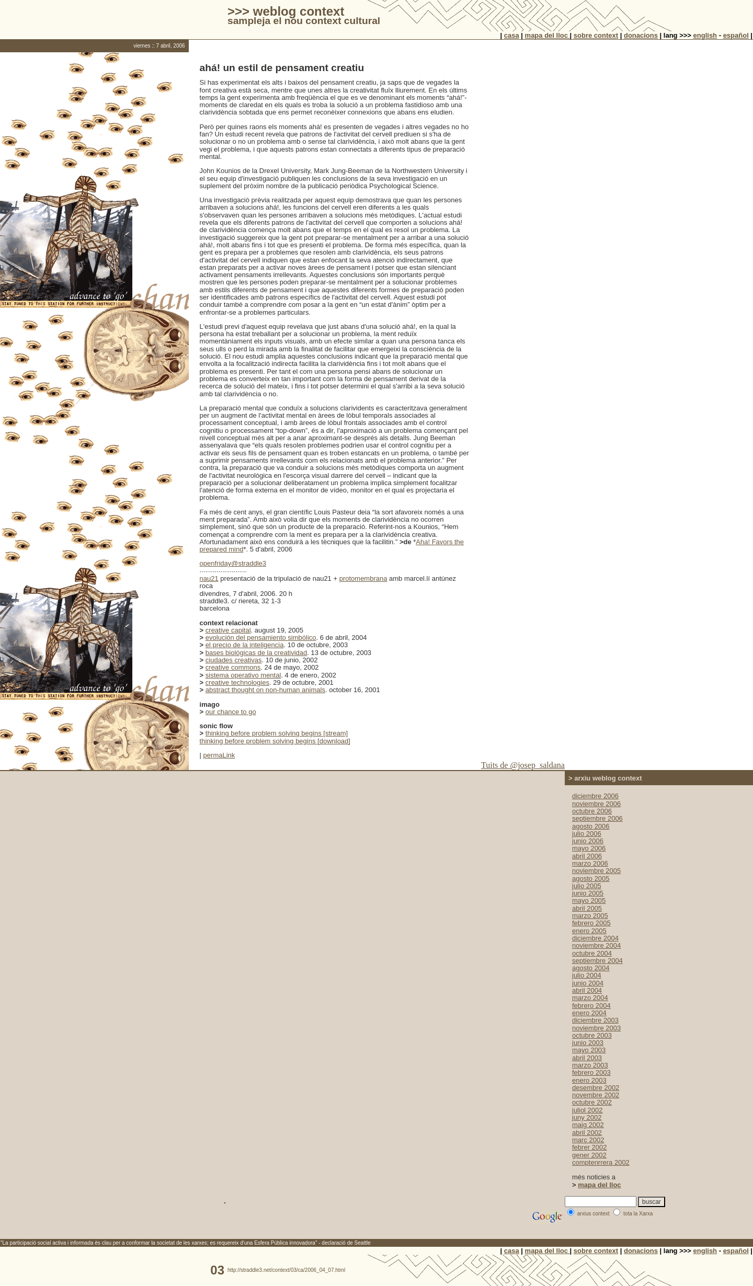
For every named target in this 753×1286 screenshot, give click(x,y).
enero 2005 (589, 931)
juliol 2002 (587, 1110)
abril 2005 (587, 908)
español (736, 35)
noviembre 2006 (596, 804)
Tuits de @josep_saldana (523, 765)
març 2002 (588, 1140)
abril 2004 (587, 990)
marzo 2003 (590, 1065)
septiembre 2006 (597, 818)
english (705, 35)
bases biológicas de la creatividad (256, 653)
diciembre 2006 (595, 796)
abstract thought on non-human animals (265, 690)
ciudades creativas (234, 660)
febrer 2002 (589, 1147)
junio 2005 (587, 893)
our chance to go (231, 712)
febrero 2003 (591, 1072)
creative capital (228, 630)
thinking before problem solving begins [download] (275, 741)
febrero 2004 (591, 1005)
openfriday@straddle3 (233, 563)
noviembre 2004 (596, 945)
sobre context (596, 35)
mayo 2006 (589, 848)
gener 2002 (589, 1155)
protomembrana (363, 578)
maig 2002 (588, 1125)
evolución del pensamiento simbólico (261, 637)
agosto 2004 (591, 968)
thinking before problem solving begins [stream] (277, 733)
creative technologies (237, 682)
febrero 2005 (591, 923)
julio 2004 (586, 975)
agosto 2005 (591, 878)
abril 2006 (587, 856)
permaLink (219, 755)
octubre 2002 (592, 1102)
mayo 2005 (589, 900)
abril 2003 (587, 1058)
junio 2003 (587, 1043)
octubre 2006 (592, 811)
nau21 (209, 578)
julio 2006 (586, 833)
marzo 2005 (590, 916)
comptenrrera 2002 (601, 1162)
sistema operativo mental (243, 675)
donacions (641, 35)
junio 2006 (587, 841)
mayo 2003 (589, 1050)
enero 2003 (589, 1080)
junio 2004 (587, 983)
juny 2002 (586, 1117)
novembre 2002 (595, 1095)
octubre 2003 (592, 1035)
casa (511, 35)
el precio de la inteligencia (245, 645)
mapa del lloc (547, 35)
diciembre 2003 (595, 1020)
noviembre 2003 (596, 1028)
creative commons (233, 667)
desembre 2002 (595, 1088)
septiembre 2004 (597, 960)
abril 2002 (587, 1132)
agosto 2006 (591, 826)
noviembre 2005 (596, 871)
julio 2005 (586, 886)
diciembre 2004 (595, 938)
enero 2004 (589, 1013)
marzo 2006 (590, 863)
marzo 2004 (590, 998)
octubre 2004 (592, 953)
